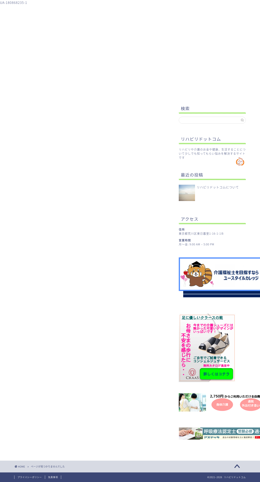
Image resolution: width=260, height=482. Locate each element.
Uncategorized (42, 283)
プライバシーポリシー (29, 477)
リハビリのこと (62, 10)
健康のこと (126, 10)
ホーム (30, 10)
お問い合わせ (190, 10)
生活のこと (158, 10)
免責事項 (53, 477)
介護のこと (94, 10)
